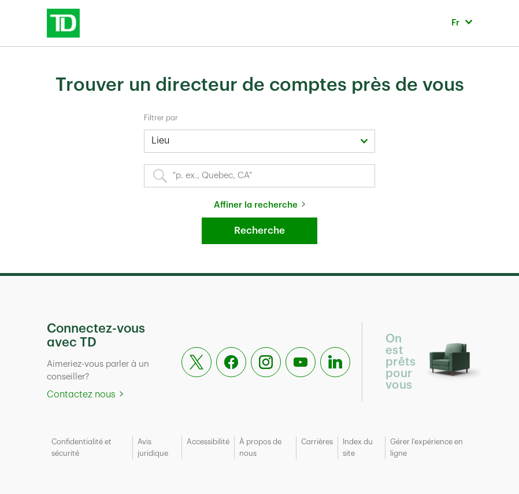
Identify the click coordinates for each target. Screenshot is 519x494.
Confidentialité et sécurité (81, 447)
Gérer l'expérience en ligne (426, 447)
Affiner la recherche (256, 205)
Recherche (259, 230)
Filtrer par (161, 117)
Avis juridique (153, 447)
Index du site (358, 447)
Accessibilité (208, 441)
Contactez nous (81, 394)
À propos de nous (260, 447)
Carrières (317, 441)
